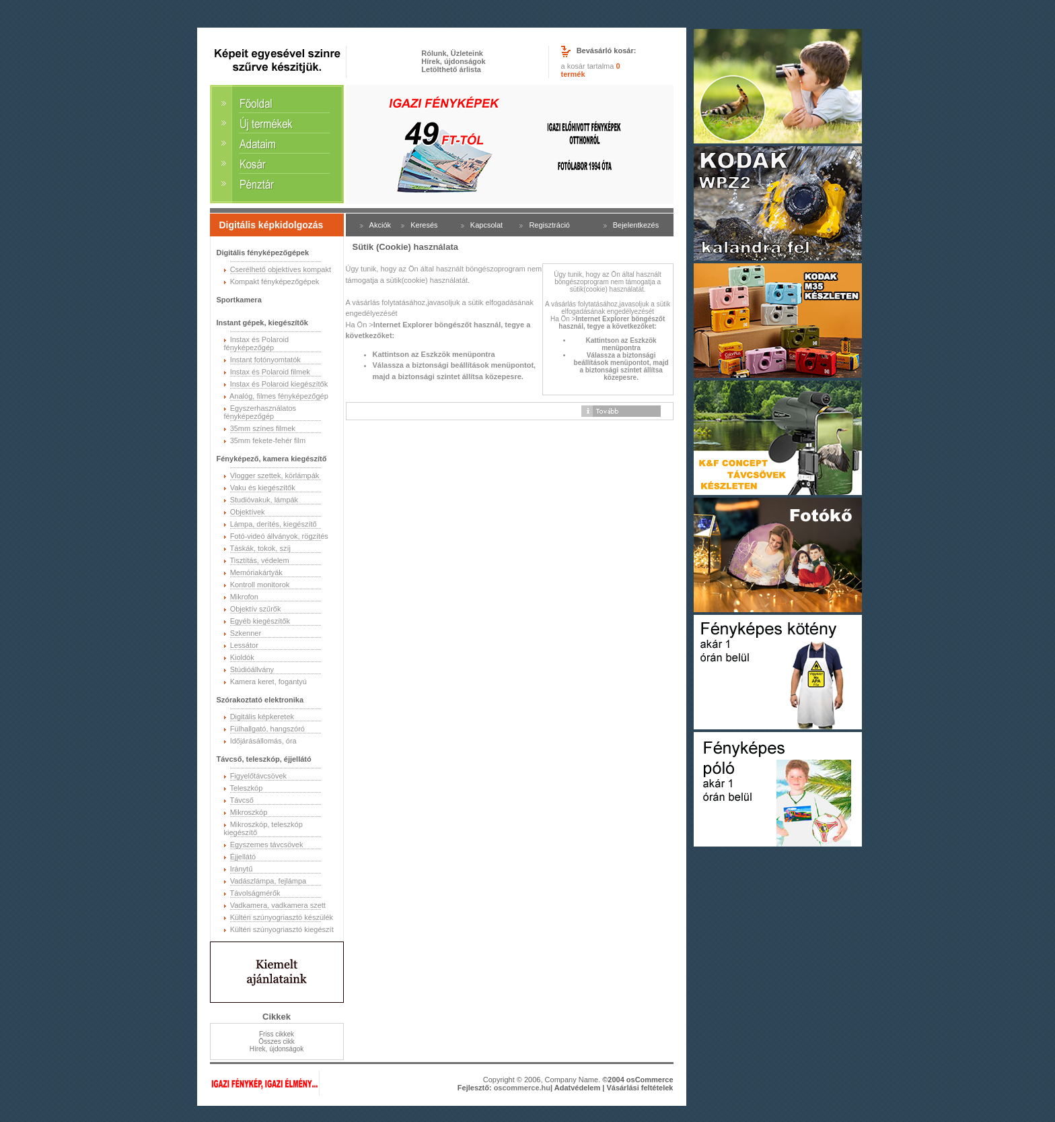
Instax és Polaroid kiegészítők (279, 384)
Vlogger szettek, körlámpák (275, 475)
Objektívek (247, 512)
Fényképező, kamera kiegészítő (272, 459)
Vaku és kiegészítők (262, 488)
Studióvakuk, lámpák (264, 500)
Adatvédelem (577, 1088)
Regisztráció (549, 225)
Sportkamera (239, 300)
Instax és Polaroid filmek (270, 372)
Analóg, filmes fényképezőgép (278, 396)
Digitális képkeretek (262, 717)
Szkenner (245, 633)
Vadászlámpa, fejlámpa (268, 881)
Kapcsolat (486, 225)
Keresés (423, 225)
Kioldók (242, 657)
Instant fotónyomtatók (265, 360)
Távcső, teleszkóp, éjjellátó (264, 759)
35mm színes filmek (262, 428)
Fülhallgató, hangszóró (267, 729)
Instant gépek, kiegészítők (262, 323)
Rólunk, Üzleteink (452, 53)
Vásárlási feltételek (639, 1088)
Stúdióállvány (252, 669)
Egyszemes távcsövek (266, 844)
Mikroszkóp (249, 812)
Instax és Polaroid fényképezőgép (256, 343)
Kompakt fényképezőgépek (275, 281)
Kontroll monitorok (260, 585)
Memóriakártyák (256, 572)
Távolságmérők (254, 893)
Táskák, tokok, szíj (259, 548)
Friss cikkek (276, 1034)
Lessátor (244, 645)
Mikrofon (244, 597)
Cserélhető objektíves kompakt (280, 269)
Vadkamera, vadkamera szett (278, 905)
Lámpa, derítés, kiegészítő (273, 524)
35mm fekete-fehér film (267, 440)
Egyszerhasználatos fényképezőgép (260, 412)
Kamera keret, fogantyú (268, 682)
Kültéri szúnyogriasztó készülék (281, 917)
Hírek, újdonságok (453, 61)
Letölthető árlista (451, 69)
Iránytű (241, 869)
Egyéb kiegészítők (260, 621)
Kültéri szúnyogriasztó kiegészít (282, 929)
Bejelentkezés (636, 225)
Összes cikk (276, 1041)
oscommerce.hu (522, 1088)
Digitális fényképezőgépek (263, 253)
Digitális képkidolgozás (271, 225)
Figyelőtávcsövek (258, 776)
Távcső (241, 800)
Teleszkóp (245, 788)
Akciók (380, 225)
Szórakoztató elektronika (260, 700)
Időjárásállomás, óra (263, 741)
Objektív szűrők (255, 609)
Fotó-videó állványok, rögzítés (279, 536)
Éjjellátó (243, 857)
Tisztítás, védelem (259, 560)
